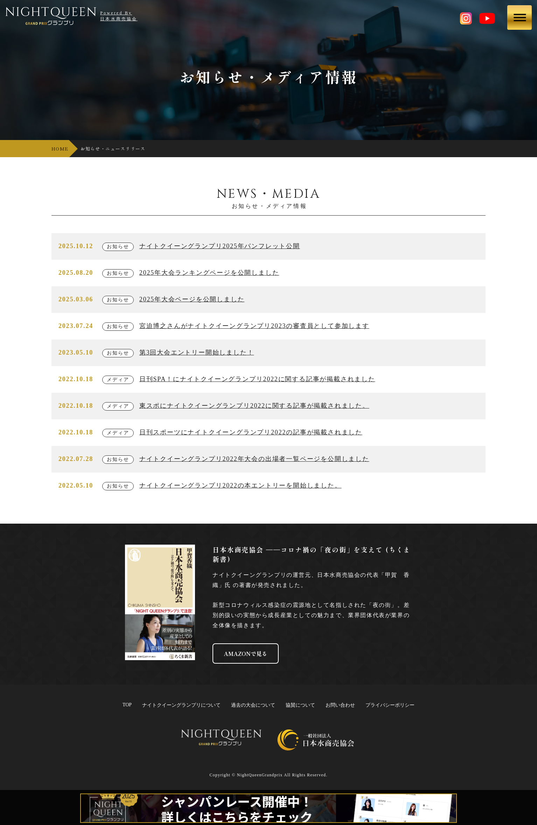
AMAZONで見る (245, 653)
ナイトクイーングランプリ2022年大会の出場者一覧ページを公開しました (254, 458)
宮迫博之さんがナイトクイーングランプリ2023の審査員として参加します (254, 325)
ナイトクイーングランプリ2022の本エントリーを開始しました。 (240, 485)
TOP (127, 704)
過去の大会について (253, 705)
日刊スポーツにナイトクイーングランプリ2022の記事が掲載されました (250, 432)
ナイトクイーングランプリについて (181, 705)
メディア (118, 379)
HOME (59, 148)
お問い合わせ (340, 705)
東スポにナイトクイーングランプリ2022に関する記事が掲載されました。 (254, 405)
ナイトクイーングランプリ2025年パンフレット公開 (219, 246)
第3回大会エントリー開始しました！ (196, 352)
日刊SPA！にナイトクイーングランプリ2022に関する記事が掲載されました (257, 379)
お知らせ (118, 246)
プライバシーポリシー (389, 705)
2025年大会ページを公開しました (192, 299)
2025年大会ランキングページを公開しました (209, 272)
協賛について (300, 705)
